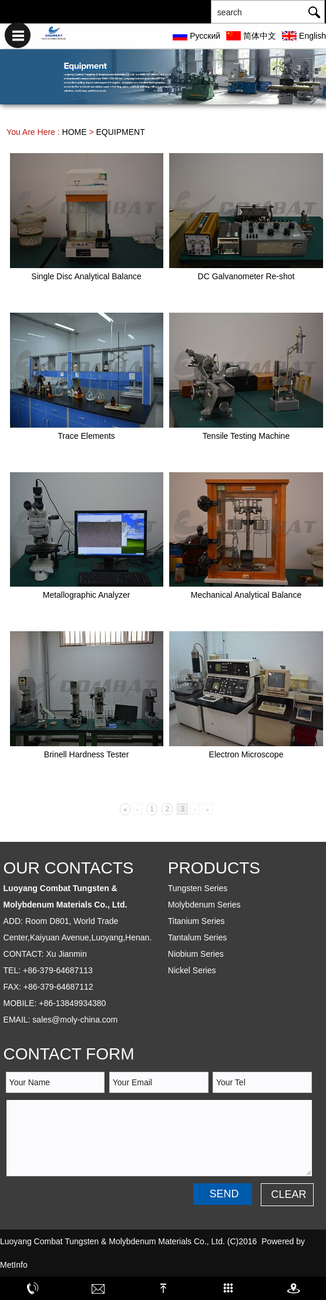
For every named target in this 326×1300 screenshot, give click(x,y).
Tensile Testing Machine (246, 436)
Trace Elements (86, 436)
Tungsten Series (197, 888)
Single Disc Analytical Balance (86, 276)
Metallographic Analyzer (86, 595)
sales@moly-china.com (74, 1019)
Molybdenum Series (204, 904)
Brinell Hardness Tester (86, 754)
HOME (74, 132)
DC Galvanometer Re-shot (246, 276)
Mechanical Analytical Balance (246, 595)
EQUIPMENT (120, 132)
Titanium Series (196, 921)
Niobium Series (196, 954)
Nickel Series (192, 970)
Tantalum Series (197, 937)
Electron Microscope (246, 754)
